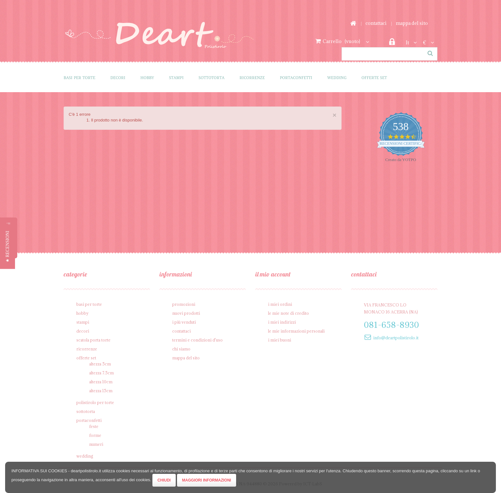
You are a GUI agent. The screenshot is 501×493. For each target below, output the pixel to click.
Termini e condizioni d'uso (197, 339)
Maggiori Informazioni (206, 480)
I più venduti (184, 322)
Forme (95, 435)
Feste (93, 426)
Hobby (147, 77)
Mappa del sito (412, 23)
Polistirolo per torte (95, 402)
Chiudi (164, 480)
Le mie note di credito (288, 313)
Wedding (336, 77)
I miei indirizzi (282, 322)
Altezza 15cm (100, 390)
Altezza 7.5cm (101, 372)
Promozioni (183, 304)
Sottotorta (212, 77)
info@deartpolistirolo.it (396, 337)
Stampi (176, 77)
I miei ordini (280, 304)
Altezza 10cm (100, 381)
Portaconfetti (296, 77)
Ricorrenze (252, 77)
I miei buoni (279, 339)
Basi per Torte (79, 77)
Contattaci (376, 23)
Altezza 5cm (100, 363)
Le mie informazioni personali (296, 331)
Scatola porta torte (93, 339)
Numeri (96, 444)
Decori (117, 77)
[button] (7, 246)
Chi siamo (181, 348)
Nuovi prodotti (186, 313)
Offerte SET (374, 77)
